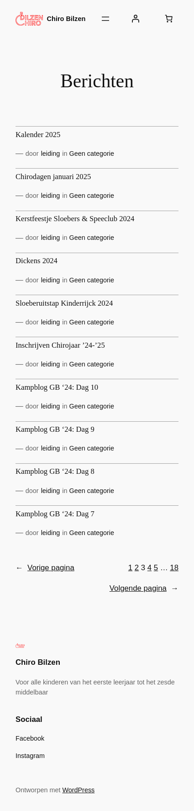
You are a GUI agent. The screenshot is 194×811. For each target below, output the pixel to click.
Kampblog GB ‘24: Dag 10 (57, 387)
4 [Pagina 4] (149, 567)
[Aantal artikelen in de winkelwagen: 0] (168, 18)
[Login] (135, 18)
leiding (50, 153)
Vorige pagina (45, 568)
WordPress (78, 790)
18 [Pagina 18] (174, 567)
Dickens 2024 (37, 261)
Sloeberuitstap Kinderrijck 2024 (64, 303)
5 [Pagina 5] (156, 567)
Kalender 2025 (38, 135)
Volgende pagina (144, 588)
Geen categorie (91, 153)
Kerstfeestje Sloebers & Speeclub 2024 (75, 219)
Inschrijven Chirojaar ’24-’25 (60, 345)
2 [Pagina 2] (137, 567)
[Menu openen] (105, 18)
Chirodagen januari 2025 (53, 177)
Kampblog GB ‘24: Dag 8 (55, 471)
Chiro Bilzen (66, 18)
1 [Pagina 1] (130, 567)
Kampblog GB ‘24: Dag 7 (55, 514)
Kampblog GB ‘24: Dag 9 (55, 429)
